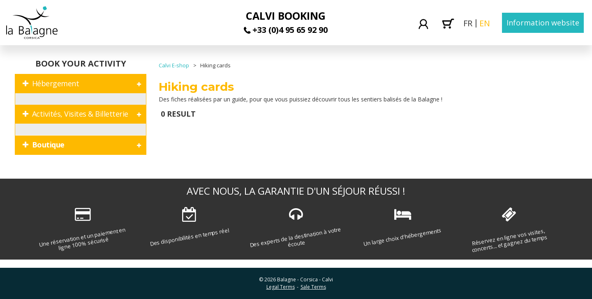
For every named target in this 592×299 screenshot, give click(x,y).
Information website (542, 23)
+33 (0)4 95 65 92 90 (290, 29)
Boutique (48, 145)
